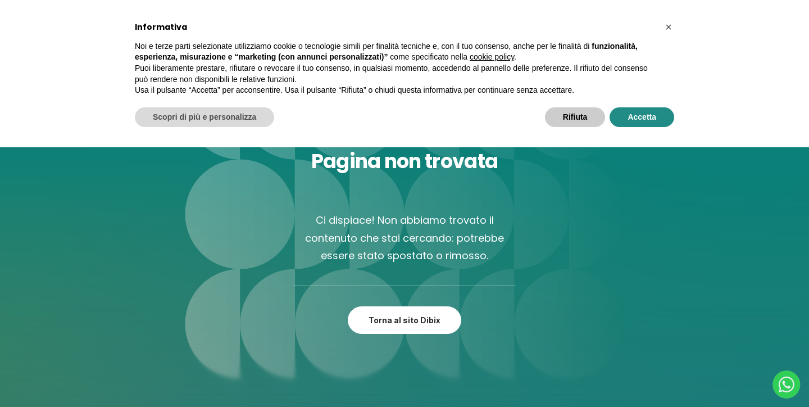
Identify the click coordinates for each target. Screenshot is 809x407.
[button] (669, 27)
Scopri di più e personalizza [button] (204, 116)
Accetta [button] (642, 116)
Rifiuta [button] (575, 116)
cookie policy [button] (492, 56)
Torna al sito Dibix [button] (404, 320)
